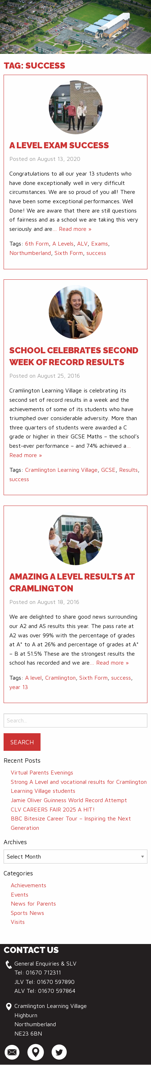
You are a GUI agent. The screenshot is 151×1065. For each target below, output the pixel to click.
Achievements (28, 885)
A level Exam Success (59, 145)
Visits (18, 921)
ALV (82, 243)
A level (33, 677)
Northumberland (30, 253)
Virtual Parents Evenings (42, 772)
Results (128, 469)
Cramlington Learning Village (61, 469)
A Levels (63, 243)
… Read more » (71, 228)
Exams (99, 243)
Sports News (27, 913)
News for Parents (33, 903)
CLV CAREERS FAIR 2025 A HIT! (53, 809)
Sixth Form (69, 253)
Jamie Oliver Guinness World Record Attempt (69, 800)
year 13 (18, 687)
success (96, 253)
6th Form (37, 243)
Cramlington (60, 677)
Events (19, 894)
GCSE (108, 469)
